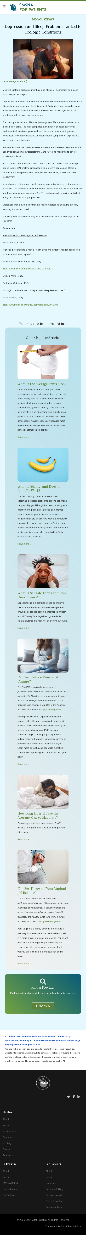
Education (8, 1137)
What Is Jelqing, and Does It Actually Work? (39, 488)
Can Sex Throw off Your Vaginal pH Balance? (42, 891)
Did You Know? (43, 19)
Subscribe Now (54, 1207)
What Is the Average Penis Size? (41, 384)
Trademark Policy (54, 1226)
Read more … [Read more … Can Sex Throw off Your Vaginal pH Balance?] (25, 963)
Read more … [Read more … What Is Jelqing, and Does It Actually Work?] (25, 543)
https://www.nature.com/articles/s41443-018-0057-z (28, 268)
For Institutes (10, 1189)
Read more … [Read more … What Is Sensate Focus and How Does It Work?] (25, 628)
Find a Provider (54, 1201)
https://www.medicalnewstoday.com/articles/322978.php (30, 304)
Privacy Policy (73, 1226)
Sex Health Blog (54, 1189)
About (6, 1119)
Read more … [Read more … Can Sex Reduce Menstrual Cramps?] (25, 764)
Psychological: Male (14, 81)
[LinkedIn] (78, 1097)
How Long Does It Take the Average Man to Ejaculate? (38, 815)
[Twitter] (68, 1097)
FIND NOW (43, 1005)
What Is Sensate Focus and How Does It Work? (42, 595)
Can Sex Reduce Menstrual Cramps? (38, 679)
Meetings (8, 1143)
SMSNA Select (10, 1183)
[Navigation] (4, 6)
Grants (6, 1149)
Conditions (51, 1183)
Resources (9, 1155)
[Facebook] (74, 1097)
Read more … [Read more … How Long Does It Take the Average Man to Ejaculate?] (25, 839)
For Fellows (9, 1195)
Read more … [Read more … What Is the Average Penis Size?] (25, 437)
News (6, 1125)
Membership (9, 1131)
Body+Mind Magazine (50, 921)
